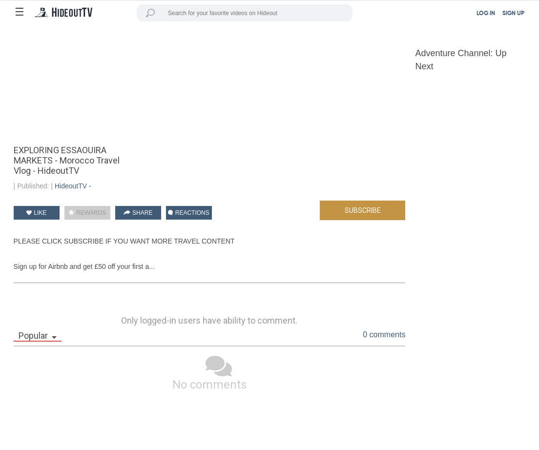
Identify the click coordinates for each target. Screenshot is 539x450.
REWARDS (87, 212)
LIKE (36, 212)
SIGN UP (513, 14)
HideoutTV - (73, 186)
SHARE (138, 212)
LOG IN (486, 14)
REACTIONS (188, 212)
